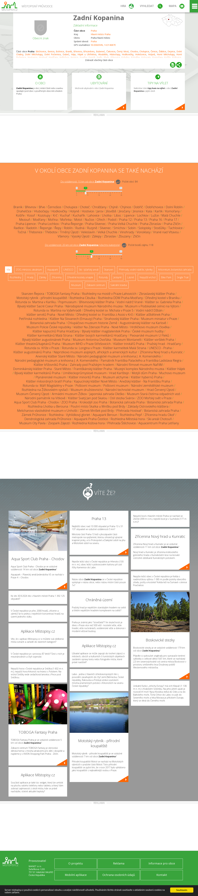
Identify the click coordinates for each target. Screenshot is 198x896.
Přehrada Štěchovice (121, 423)
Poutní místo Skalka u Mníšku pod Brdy (98, 406)
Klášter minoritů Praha (84, 377)
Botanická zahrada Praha (47, 323)
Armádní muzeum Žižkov (69, 394)
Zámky (42, 277)
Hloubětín (103, 54)
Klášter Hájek (176, 369)
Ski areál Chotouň (159, 419)
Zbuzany (124, 236)
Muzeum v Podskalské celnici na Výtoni (152, 306)
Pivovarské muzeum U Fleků (149, 335)
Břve (42, 207)
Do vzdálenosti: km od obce (87, 181)
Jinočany (124, 211)
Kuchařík (79, 215)
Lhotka (107, 215)
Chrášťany (99, 207)
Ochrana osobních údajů (118, 875)
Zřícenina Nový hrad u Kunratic (161, 352)
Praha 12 (125, 219)
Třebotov (51, 232)
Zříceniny (57, 277)
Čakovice (110, 51)
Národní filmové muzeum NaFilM (140, 365)
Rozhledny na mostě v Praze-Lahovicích (109, 294)
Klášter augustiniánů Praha (32, 352)
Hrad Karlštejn (119, 373)
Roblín (68, 228)
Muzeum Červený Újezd (32, 394)
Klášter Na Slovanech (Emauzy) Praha (76, 319)
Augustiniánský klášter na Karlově (143, 323)
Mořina (53, 219)
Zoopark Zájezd (59, 423)
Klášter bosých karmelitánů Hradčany (101, 335)
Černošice (54, 207)
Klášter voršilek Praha (159, 339)
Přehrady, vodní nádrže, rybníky (136, 269)
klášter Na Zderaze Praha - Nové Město (101, 327)
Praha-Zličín (172, 224)
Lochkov (142, 215)
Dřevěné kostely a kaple (80, 277)
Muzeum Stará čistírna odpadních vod (153, 394)
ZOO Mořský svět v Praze (154, 398)
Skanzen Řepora (33, 294)
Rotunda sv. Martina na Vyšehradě (57, 310)
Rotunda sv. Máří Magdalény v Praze (48, 385)
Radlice (19, 228)
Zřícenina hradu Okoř (159, 415)
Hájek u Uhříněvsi (86, 54)
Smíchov (119, 228)
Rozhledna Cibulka (82, 298)
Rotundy (103, 277)
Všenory (63, 236)
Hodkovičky (127, 54)
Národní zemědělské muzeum (152, 385)
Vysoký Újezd (80, 236)
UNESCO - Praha (160, 348)
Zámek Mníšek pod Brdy (97, 410)
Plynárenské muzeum (51, 377)
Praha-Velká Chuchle (122, 224)
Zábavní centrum (95, 285)
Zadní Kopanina (98, 17)
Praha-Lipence (26, 224)
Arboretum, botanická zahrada (175, 269)
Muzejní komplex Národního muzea (139, 369)
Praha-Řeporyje (72, 224)
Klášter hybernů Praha (146, 377)
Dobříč (138, 207)
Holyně (151, 54)
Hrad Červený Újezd (160, 390)
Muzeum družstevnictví (87, 390)
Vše (8, 269)
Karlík (159, 211)
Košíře (20, 215)
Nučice (89, 219)
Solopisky (144, 228)
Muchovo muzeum (172, 373)
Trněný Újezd (69, 232)
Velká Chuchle (107, 232)
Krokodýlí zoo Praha (93, 402)
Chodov (134, 51)
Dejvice (171, 51)
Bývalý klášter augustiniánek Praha (46, 339)
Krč (55, 215)
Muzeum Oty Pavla (32, 423)
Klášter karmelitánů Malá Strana (49, 335)
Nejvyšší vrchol (147, 277)
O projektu (75, 863)
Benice (51, 51)
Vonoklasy (144, 232)
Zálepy (96, 236)
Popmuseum (67, 302)
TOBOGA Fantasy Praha (63, 294)
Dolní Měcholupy (34, 54)
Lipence (129, 215)
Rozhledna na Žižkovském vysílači (45, 390)
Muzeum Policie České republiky (49, 327)
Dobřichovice (154, 207)
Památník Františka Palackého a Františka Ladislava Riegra (141, 360)
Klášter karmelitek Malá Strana (124, 348)
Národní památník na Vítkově (45, 398)
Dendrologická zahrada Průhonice (47, 419)
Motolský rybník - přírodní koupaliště (42, 298)
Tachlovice (175, 228)
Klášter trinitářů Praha (128, 344)
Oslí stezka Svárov (122, 398)
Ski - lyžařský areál (88, 269)
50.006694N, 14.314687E (103, 44)
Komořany (172, 211)
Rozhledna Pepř (131, 415)
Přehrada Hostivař (129, 410)
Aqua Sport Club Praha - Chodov (36, 402)
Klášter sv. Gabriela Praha (163, 302)
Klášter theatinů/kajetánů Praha (37, 344)
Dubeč (66, 54)
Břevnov (77, 51)
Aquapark (52, 269)
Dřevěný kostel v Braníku (162, 298)
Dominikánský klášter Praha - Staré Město (42, 369)
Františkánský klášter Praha (93, 369)
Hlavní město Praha (100, 34)
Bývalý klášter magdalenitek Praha (106, 331)
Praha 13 (140, 219)
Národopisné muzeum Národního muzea (94, 306)
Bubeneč (100, 51)
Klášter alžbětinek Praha (153, 314)
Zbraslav (110, 236)
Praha (94, 30)
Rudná (79, 228)
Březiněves (89, 51)
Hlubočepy (115, 54)
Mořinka (66, 219)
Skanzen (108, 269)
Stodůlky (160, 228)
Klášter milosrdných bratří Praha (48, 381)
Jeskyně (117, 277)
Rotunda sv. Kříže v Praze (41, 348)
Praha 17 (171, 219)
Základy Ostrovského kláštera (148, 406)
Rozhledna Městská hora (128, 419)
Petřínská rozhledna (33, 319)
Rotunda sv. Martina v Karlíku (35, 302)
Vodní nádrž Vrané (130, 302)
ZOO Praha (69, 402)
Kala (149, 211)
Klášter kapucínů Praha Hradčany (56, 331)
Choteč (85, 207)
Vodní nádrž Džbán (149, 310)
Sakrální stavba (118, 285)
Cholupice (144, 51)
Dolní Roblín (174, 207)
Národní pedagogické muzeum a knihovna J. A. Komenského (119, 356)
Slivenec (105, 228)
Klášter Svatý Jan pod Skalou (87, 398)
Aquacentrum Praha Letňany (158, 423)
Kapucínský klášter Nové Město (95, 381)
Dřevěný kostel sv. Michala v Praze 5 (108, 310)
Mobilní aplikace (76, 875)
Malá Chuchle (170, 215)
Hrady (30, 277)
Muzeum (76, 285)
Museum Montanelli (127, 339)
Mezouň (24, 219)
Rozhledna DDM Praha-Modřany (120, 298)
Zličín (136, 236)
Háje (73, 54)
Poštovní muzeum (88, 385)
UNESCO (68, 269)
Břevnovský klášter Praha (96, 302)
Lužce (155, 215)
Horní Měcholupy (165, 54)
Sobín (132, 228)
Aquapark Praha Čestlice (91, 419)
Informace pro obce (161, 863)
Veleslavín (88, 232)
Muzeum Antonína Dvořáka (92, 339)
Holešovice (140, 54)
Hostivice (88, 211)
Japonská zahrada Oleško (106, 394)
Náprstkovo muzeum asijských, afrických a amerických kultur (95, 352)
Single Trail (182, 277)
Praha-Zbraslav (150, 224)
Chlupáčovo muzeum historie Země (92, 323)
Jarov (100, 211)
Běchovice (41, 51)
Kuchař (65, 215)
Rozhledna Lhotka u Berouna (48, 406)
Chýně (113, 207)
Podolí (112, 219)
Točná (21, 232)
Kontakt (161, 875)
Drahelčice (24, 211)
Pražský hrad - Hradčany (164, 344)
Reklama (118, 863)
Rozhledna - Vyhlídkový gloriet (69, 415)
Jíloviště (111, 211)
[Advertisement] (99, 139)
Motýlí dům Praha (144, 373)
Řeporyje (46, 228)
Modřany (39, 219)
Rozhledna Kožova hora (88, 423)
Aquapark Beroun (105, 415)
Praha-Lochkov (48, 224)
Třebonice (35, 232)
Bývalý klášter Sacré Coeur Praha (40, 306)
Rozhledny (15, 277)
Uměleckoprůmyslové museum (85, 373)
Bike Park (166, 277)
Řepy (57, 228)
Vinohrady (127, 232)
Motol (78, 219)
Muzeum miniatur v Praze (159, 319)
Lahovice (93, 215)
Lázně (130, 277)
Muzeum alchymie (115, 377)
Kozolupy (44, 215)
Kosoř (31, 215)
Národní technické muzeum (124, 390)
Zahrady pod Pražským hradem (92, 365)
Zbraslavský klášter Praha (157, 294)
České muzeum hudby (148, 331)
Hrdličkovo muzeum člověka (150, 327)
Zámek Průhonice (34, 415)
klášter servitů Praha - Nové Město (50, 314)
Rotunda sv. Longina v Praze (81, 348)
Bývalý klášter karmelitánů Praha (37, 373)
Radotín (31, 228)
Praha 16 (155, 219)
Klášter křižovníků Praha (50, 365)
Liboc (117, 215)
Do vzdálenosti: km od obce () (82, 245)
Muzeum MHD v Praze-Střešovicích (87, 344)
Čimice (154, 51)
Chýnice (125, 207)
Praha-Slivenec (95, 224)
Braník (69, 51)
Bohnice (60, 51)
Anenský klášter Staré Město (55, 356)
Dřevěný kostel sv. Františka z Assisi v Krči (105, 314)
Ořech (101, 219)
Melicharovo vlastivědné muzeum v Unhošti (47, 410)
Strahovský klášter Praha (121, 319)
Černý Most (123, 51)
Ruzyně (92, 228)
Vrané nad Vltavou (166, 232)
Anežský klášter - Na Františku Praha (145, 381)
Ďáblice (162, 51)
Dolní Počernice (52, 54)
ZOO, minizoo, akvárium (29, 269)
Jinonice (138, 211)
